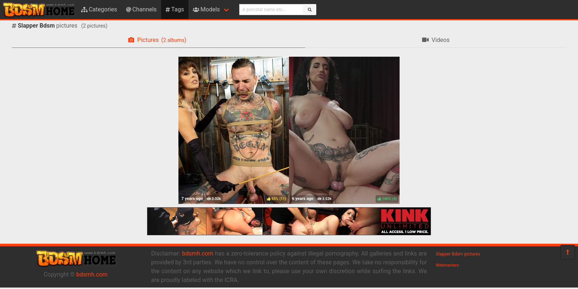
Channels (141, 9)
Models (206, 9)
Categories (99, 9)
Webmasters (447, 265)
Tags (175, 9)
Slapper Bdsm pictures (458, 254)
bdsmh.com (92, 274)
